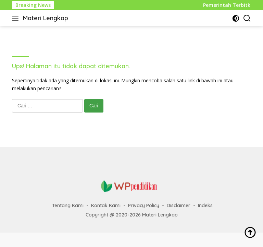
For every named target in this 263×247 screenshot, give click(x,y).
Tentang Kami (68, 205)
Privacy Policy (143, 205)
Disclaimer (178, 205)
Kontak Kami (106, 205)
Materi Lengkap (45, 18)
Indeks (205, 205)
